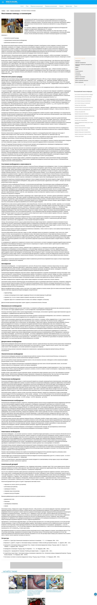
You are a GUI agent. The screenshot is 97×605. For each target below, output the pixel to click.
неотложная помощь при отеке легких (83, 96)
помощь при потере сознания (81, 129)
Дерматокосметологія (79, 78)
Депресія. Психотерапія (80, 76)
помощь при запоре (79, 136)
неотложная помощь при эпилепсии (83, 101)
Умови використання (6, 601)
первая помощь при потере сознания (83, 134)
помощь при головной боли (81, 120)
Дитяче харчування (79, 82)
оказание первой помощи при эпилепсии (84, 107)
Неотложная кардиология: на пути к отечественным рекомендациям (44, 584)
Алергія (76, 67)
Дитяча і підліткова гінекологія (81, 80)
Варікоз (76, 69)
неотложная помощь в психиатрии (82, 103)
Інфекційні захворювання (80, 62)
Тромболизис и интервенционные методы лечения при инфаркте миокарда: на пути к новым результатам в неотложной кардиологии (28, 586)
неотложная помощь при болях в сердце (84, 94)
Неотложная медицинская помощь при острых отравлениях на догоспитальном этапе (13, 585)
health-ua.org (13, 2)
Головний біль (78, 74)
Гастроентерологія (79, 71)
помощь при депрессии (80, 111)
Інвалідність (77, 60)
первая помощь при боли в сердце (82, 127)
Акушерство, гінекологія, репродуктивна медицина (83, 65)
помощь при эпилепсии (80, 125)
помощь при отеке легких (80, 105)
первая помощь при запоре (81, 118)
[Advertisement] (85, 34)
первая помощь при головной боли (82, 132)
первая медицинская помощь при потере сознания (84, 123)
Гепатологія (77, 73)
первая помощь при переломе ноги (82, 109)
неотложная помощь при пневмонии (83, 98)
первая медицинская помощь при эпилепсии (84, 116)
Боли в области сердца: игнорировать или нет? (59, 583)
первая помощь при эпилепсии (81, 113)
